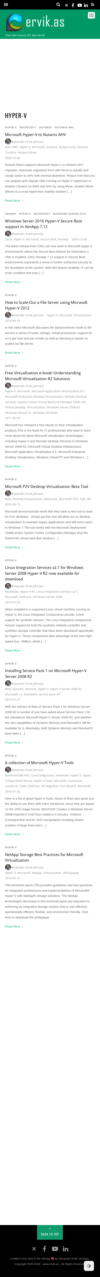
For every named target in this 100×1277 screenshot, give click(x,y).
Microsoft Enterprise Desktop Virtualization (34, 396)
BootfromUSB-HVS (17, 775)
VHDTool (33, 786)
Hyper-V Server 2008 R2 (66, 689)
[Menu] (6, 4)
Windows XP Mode (45, 413)
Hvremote (62, 775)
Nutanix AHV (64, 127)
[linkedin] (86, 4)
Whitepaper (71, 873)
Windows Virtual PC (18, 413)
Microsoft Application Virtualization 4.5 (58, 391)
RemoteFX (30, 694)
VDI (83, 402)
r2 (20, 694)
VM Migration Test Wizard (58, 786)
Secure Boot (48, 239)
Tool (82, 499)
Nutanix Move (27, 152)
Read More (12, 200)
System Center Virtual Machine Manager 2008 (49, 402)
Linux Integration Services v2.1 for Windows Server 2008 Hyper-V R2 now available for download (44, 573)
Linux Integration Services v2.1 (57, 591)
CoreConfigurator (42, 775)
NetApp (37, 873)
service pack (47, 694)
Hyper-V (11, 127)
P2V (75, 499)
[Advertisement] (50, 73)
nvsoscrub (75, 781)
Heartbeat (12, 591)
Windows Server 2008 (47, 597)
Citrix (8, 239)
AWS (15, 147)
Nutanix (45, 127)
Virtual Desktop (15, 407)
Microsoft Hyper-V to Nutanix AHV (35, 134)
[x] (66, 4)
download (50, 499)
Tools (22, 786)
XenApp (10, 214)
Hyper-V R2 (27, 591)
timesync (25, 597)
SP (58, 694)
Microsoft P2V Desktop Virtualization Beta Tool (46, 486)
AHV (7, 147)
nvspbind (11, 786)
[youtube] (79, 4)
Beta (8, 499)
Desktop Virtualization (27, 499)
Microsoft (28, 127)
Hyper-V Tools (43, 781)
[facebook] (73, 4)
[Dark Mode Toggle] (89, 1266)
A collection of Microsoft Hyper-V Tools (39, 762)
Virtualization (83, 315)
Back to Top (50, 1234)
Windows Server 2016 (69, 214)
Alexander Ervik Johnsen (27, 142)
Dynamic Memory (24, 689)
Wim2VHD (84, 786)
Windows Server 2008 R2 (63, 407)
